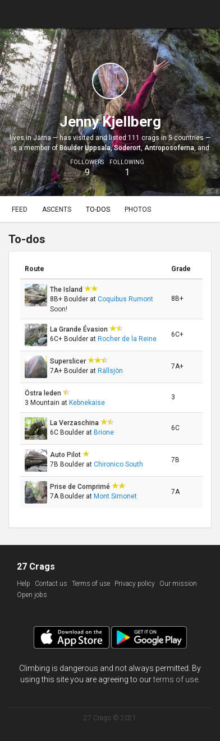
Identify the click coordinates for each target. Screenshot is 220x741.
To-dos (98, 209)
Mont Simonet (115, 496)
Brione (104, 432)
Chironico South (118, 464)
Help (23, 584)
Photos (138, 209)
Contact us (51, 584)
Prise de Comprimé (81, 487)
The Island (67, 289)
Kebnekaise (87, 403)
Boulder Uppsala (85, 148)
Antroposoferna (169, 148)
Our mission (178, 584)
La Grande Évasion (79, 329)
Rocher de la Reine (127, 339)
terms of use (175, 679)
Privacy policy (134, 584)
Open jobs (32, 595)
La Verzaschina (75, 423)
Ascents (56, 209)
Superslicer (69, 361)
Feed (19, 209)
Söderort (127, 148)
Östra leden (44, 393)
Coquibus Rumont (125, 299)
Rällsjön (110, 371)
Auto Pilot (66, 455)
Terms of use (91, 584)
